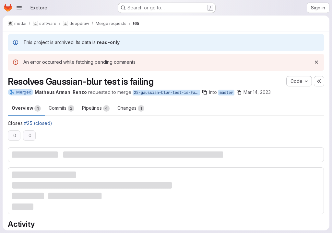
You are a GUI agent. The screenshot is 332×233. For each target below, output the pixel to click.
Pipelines (96, 108)
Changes (130, 108)
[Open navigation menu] (19, 8)
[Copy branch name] (204, 92)
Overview (26, 108)
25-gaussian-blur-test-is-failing (167, 92)
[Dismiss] (316, 62)
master (226, 92)
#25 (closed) (38, 123)
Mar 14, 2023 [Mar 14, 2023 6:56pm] (257, 92)
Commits (61, 108)
